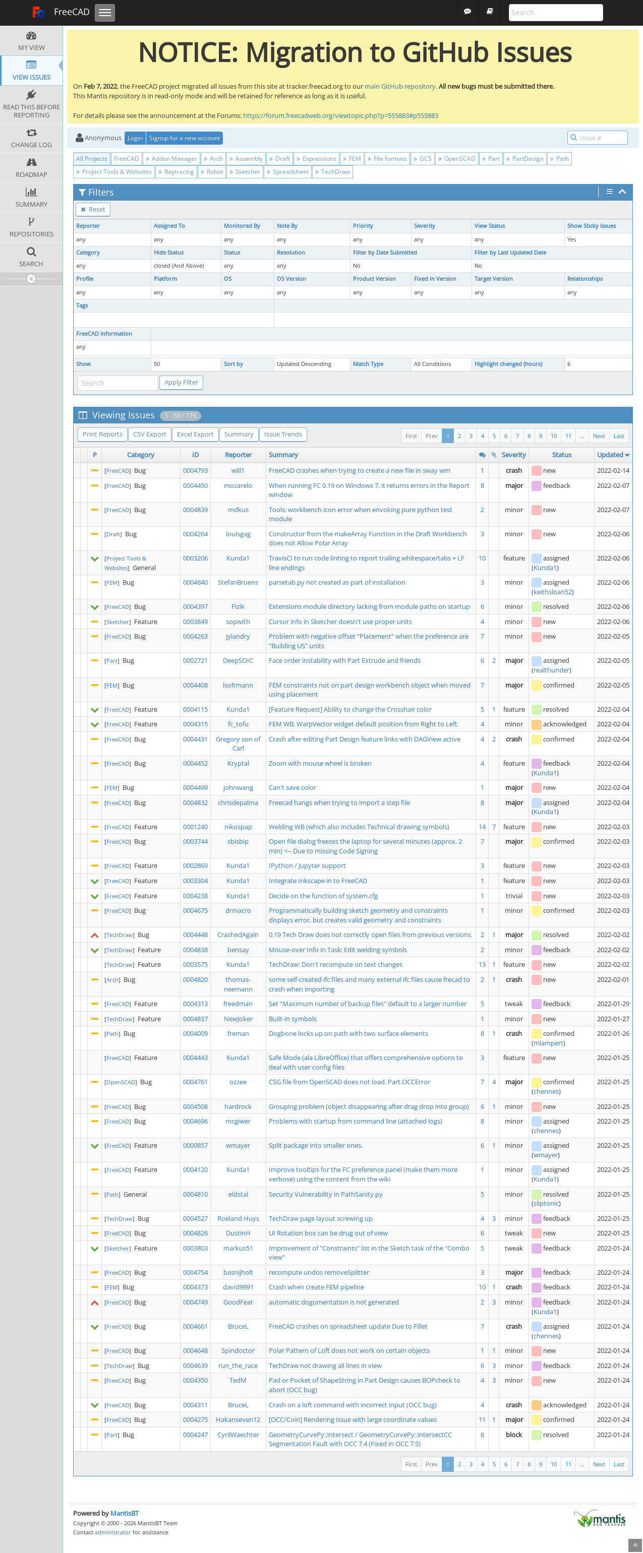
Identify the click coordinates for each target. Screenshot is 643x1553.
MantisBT (124, 1513)
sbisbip (238, 841)
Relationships (585, 278)
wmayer (238, 1145)
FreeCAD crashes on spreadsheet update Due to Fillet (348, 1326)
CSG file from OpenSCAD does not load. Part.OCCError (349, 1081)
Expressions (316, 158)
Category (88, 252)
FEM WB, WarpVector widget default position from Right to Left (363, 723)
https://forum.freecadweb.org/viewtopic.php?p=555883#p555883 (340, 115)
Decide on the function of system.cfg (323, 895)
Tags (82, 305)
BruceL (238, 1326)
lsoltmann (238, 685)
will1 (238, 470)
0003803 (195, 1248)
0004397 (195, 606)
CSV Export (149, 434)
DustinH (238, 1232)
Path (559, 158)
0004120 (195, 1169)
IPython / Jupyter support (307, 865)
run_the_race (238, 1365)
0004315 (195, 723)
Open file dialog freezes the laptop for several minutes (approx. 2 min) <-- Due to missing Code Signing (365, 846)
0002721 (195, 660)
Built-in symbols (293, 1018)
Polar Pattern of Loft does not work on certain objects (349, 1350)
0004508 (195, 1106)
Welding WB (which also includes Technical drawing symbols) (359, 826)
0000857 (195, 1145)
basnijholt (238, 1272)
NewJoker (238, 1018)
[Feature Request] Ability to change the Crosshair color (350, 709)
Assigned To (169, 225)
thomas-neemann (238, 984)
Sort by (233, 363)
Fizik (238, 606)
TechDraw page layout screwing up (321, 1218)
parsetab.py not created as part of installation (337, 582)
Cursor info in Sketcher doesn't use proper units (340, 621)
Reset (93, 209)
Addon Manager (171, 158)
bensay (238, 949)
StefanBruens (238, 582)
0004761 (195, 1081)
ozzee (238, 1081)
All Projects (91, 158)
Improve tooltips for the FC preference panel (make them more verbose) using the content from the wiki (363, 1174)
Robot (212, 171)
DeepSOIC (238, 660)
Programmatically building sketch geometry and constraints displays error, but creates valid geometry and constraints (358, 915)
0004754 (195, 1272)
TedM (238, 1380)
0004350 (195, 1380)
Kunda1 (238, 558)
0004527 (195, 1218)
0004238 (195, 895)
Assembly (246, 158)
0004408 (195, 685)
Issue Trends (283, 434)
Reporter (88, 225)
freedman (238, 1003)
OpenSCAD (457, 158)
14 (482, 826)
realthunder (551, 669)
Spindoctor (238, 1350)
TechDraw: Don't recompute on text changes (335, 964)
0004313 (195, 1003)
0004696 (195, 1121)
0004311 (195, 1404)
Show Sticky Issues (591, 225)
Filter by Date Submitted (385, 252)
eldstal (238, 1194)
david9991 (238, 1286)
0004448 (195, 934)
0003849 (195, 621)
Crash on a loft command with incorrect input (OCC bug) (353, 1404)
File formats (387, 158)
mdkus (238, 509)
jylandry (238, 636)
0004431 (195, 738)
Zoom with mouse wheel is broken (320, 763)
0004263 (195, 636)
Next (599, 436)
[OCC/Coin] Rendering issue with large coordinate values (353, 1419)
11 (568, 436)
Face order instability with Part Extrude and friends (345, 660)
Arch (213, 158)
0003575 (195, 964)
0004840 (195, 582)
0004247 (195, 1434)
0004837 (195, 1018)
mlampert (548, 1042)
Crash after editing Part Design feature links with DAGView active (364, 738)
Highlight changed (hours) (508, 363)
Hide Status (169, 252)
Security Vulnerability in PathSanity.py (326, 1194)
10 (554, 436)
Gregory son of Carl (238, 743)
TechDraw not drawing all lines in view (325, 1365)
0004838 (195, 949)
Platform (165, 278)
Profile (84, 278)
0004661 (195, 1326)
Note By (287, 225)
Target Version (494, 278)
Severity (424, 225)
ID (195, 454)
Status (232, 252)
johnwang (238, 787)
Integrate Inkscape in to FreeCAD (318, 880)
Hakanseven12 (238, 1419)
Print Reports (103, 434)
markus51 (238, 1248)
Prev (432, 436)
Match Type (368, 363)
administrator (113, 1532)
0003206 (195, 558)
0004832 (195, 802)
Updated (610, 454)
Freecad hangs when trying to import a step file (339, 802)
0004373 (195, 1286)
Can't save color (292, 787)
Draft (279, 158)
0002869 (195, 865)
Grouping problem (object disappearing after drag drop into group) (369, 1106)
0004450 (195, 485)
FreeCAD (61, 12)
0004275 (195, 1419)
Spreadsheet (288, 171)
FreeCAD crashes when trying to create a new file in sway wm (359, 470)
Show (83, 363)
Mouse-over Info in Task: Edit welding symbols (338, 949)
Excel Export (195, 434)
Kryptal (238, 763)
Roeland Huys (238, 1218)
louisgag (238, 533)
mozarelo (238, 485)
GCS (423, 158)
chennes (546, 1091)
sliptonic (546, 1203)
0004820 (195, 979)
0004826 (195, 1232)
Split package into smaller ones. (316, 1145)
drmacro (238, 910)
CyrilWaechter (238, 1434)
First (411, 436)
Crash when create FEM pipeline (316, 1286)
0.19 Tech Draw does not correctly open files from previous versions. (371, 934)
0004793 (195, 470)
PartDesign (525, 158)
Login (135, 138)
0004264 (195, 533)
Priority (363, 225)
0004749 (195, 1302)
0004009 (195, 1033)
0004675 (195, 910)
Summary (239, 434)
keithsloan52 (553, 591)
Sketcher (244, 171)
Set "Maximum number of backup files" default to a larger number (367, 1003)
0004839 (195, 509)
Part (491, 158)
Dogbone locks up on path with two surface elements (348, 1033)
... (582, 436)
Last (619, 436)
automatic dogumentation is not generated (334, 1302)
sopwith (238, 621)
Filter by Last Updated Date (510, 252)
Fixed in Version (435, 278)
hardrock (238, 1106)
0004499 (195, 787)
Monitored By (242, 225)
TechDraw (332, 171)
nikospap (238, 826)
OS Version (291, 278)
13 (482, 964)
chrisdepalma (238, 802)
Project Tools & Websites (114, 171)
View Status (490, 225)
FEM (352, 158)
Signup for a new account (184, 138)
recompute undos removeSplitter (319, 1272)
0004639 (195, 1365)
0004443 (195, 1057)
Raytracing (176, 171)
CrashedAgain (238, 934)
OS (227, 278)
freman (238, 1033)
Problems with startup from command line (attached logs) (355, 1121)
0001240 (195, 826)
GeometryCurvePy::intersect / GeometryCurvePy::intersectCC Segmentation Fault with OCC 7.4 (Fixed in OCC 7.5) (360, 1439)
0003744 (195, 841)
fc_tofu (238, 723)
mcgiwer (238, 1121)
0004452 (195, 763)
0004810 (195, 1194)
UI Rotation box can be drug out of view (328, 1232)
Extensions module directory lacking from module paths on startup (369, 606)
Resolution (291, 252)
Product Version (374, 278)
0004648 (195, 1350)
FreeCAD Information (104, 333)
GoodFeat (238, 1302)
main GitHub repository (400, 86)
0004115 (195, 709)
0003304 (195, 880)
